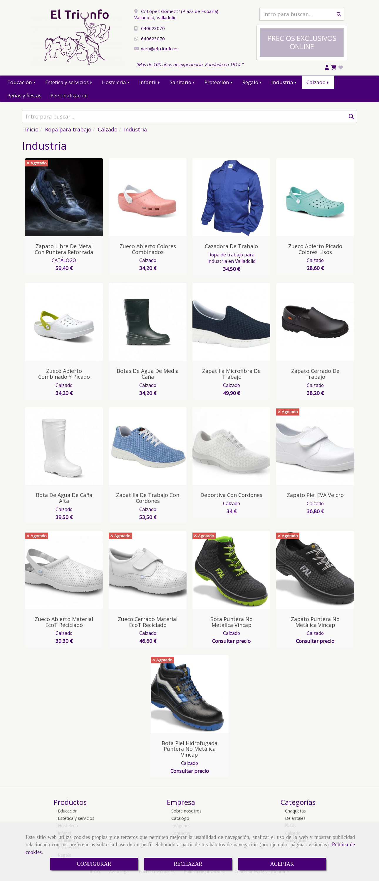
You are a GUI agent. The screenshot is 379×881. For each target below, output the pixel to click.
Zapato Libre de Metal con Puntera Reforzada (64, 249)
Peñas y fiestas (24, 95)
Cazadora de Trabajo (231, 246)
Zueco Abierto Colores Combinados (148, 249)
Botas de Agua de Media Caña (148, 373)
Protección (218, 82)
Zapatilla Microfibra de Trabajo (231, 373)
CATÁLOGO (64, 260)
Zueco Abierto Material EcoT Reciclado (64, 621)
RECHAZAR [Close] (188, 864)
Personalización (69, 95)
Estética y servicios (69, 82)
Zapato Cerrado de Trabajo (315, 373)
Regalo (252, 82)
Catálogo (180, 818)
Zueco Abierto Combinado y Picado (64, 373)
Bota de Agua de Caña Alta (64, 497)
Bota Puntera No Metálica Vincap (231, 621)
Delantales (295, 818)
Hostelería (116, 82)
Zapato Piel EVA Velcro (315, 494)
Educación (21, 82)
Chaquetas (295, 811)
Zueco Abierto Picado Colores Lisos (315, 249)
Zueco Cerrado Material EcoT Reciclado (147, 621)
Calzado (318, 82)
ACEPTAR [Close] (282, 864)
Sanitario (182, 82)
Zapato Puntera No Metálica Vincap (315, 621)
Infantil (150, 82)
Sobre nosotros (186, 811)
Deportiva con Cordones (231, 494)
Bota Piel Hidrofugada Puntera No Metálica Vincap (189, 749)
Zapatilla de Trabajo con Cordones (147, 497)
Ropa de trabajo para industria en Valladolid (231, 258)
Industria (284, 82)
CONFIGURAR (94, 864)
